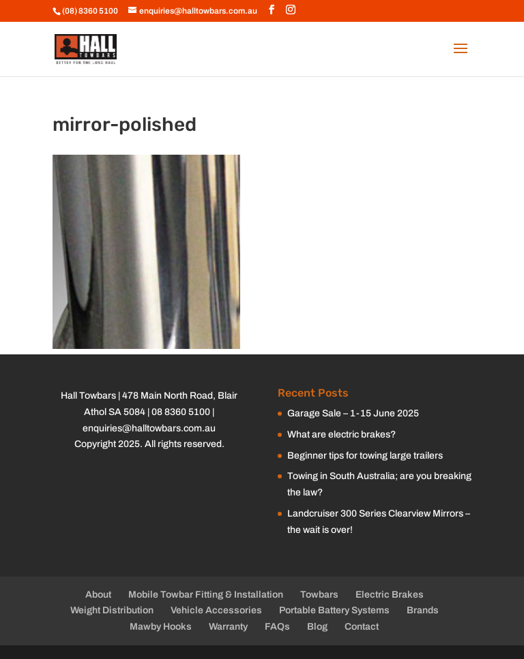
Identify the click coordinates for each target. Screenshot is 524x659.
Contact (362, 627)
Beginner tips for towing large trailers (365, 455)
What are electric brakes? (341, 434)
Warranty (228, 627)
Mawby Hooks (161, 627)
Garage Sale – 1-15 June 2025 (353, 413)
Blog (317, 627)
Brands (423, 610)
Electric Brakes (389, 594)
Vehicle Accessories (216, 610)
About (98, 594)
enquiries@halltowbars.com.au (149, 428)
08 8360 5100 (180, 412)
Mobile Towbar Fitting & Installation (205, 594)
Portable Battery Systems (334, 610)
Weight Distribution (112, 610)
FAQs (277, 627)
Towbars (319, 594)
